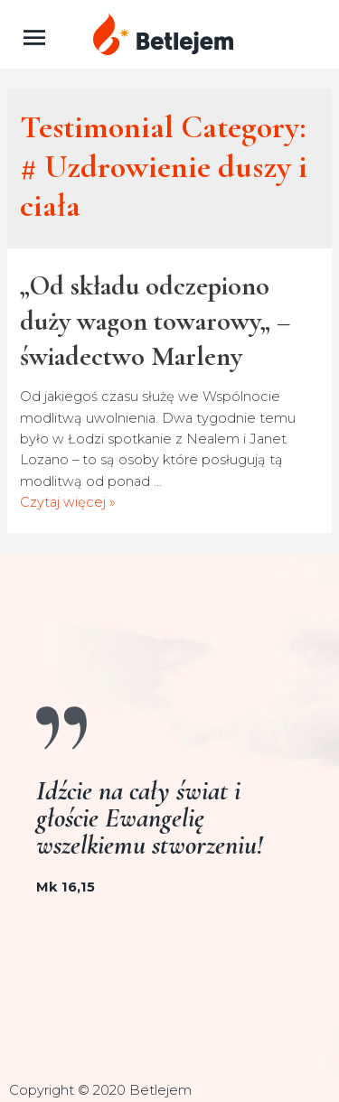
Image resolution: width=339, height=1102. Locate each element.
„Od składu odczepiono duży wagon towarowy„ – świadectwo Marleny (155, 321)
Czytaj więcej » (68, 502)
